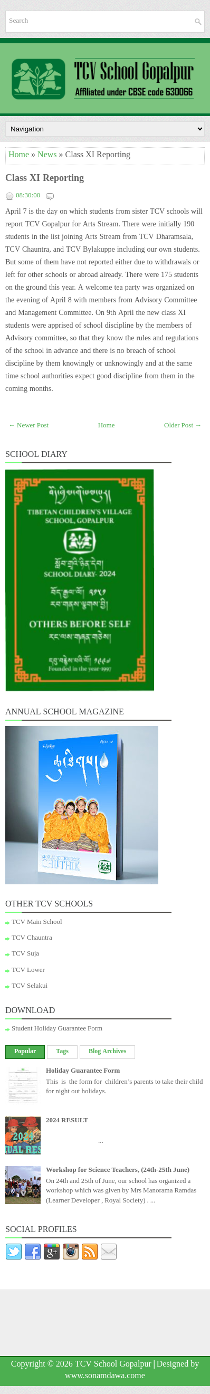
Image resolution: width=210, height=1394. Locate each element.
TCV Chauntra (32, 938)
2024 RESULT (67, 1121)
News (46, 156)
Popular (25, 1052)
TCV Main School (37, 922)
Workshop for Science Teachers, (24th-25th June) (117, 1170)
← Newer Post (28, 426)
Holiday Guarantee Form (83, 1071)
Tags (62, 1052)
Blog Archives (107, 1052)
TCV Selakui (29, 986)
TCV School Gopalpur (113, 1365)
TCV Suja (25, 954)
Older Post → (183, 426)
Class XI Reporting (44, 179)
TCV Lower (28, 970)
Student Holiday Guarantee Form (57, 1029)
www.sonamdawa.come (105, 1377)
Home (18, 156)
